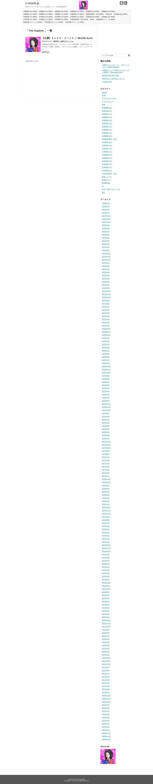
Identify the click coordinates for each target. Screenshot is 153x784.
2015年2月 (106, 539)
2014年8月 (106, 557)
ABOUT (105, 92)
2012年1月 (106, 655)
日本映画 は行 (107, 158)
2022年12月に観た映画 (110, 75)
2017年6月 (106, 460)
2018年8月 (106, 416)
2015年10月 (106, 514)
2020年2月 (106, 360)
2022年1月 (106, 288)
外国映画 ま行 (107, 126)
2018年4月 (106, 429)
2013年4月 (106, 608)
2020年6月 (106, 347)
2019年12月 (106, 366)
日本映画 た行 (107, 152)
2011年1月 (106, 692)
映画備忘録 (106, 183)
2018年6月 (106, 423)
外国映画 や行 (107, 130)
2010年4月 (106, 720)
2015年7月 (106, 523)
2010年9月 (106, 705)
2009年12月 (106, 733)
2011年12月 (106, 658)
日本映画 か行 (107, 145)
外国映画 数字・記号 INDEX (95, 14)
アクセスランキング (109, 98)
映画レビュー (107, 180)
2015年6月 (106, 526)
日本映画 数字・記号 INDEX (79, 19)
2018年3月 (106, 432)
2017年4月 (106, 467)
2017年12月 (106, 441)
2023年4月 (106, 241)
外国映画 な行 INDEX (93, 11)
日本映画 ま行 (107, 161)
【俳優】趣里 (107, 82)
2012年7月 (106, 636)
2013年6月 (106, 601)
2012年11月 (106, 623)
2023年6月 (106, 235)
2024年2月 (106, 209)
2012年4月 (106, 645)
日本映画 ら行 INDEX (46, 19)
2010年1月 (106, 730)
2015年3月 (106, 536)
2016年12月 (106, 479)
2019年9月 (106, 376)
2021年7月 (106, 307)
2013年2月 (106, 614)
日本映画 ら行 (107, 167)
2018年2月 (106, 435)
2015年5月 (106, 529)
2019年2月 (106, 398)
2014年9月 (106, 554)
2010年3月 (106, 724)
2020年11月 (106, 332)
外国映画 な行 (107, 120)
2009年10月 (106, 739)
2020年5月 (106, 351)
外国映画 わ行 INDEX (77, 14)
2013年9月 (106, 592)
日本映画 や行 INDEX (30, 19)
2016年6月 (106, 488)
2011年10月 (106, 664)
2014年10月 (106, 551)
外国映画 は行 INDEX (108, 11)
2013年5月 (106, 604)
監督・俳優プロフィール (64, 41)
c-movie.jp (32, 3)
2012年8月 (106, 633)
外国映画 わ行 (107, 136)
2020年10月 (106, 335)
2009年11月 (106, 736)
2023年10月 (106, 222)
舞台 (103, 192)
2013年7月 (106, 598)
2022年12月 (106, 253)
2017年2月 (106, 473)
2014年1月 (106, 579)
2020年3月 (106, 357)
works (104, 95)
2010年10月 (106, 702)
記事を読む (46, 52)
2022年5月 (106, 275)
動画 (103, 104)
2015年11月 (106, 510)
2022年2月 (106, 285)
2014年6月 (106, 564)
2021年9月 (106, 300)
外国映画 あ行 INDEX (30, 11)
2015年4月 (106, 532)
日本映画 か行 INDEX (30, 17)
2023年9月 (106, 225)
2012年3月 (106, 648)
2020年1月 (106, 363)
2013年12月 (106, 583)
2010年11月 (106, 699)
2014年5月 (106, 567)
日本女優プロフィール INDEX (74, 22)
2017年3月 (106, 470)
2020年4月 (106, 354)
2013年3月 (106, 611)
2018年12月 (106, 404)
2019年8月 (106, 379)
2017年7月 (106, 457)
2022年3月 (106, 282)
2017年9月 (106, 451)
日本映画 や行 (107, 164)
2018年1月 (106, 438)
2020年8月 (106, 341)
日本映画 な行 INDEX (77, 17)
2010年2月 (106, 727)
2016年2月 (106, 501)
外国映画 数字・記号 (109, 139)
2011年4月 (106, 683)
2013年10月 (106, 589)
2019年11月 (106, 369)
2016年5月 (106, 492)
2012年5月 (106, 642)
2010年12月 (106, 695)
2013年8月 (106, 595)
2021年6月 (106, 310)
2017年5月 (106, 463)
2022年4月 (106, 278)
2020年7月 (106, 344)
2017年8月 (106, 454)
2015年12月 (106, 507)
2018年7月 (106, 420)
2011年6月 (106, 677)
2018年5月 (106, 426)
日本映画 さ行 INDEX (46, 17)
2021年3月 (106, 319)
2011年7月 (106, 673)
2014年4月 (106, 570)
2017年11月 (106, 445)
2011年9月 (106, 667)
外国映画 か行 (107, 111)
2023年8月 (106, 228)
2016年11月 (106, 482)
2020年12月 (106, 329)
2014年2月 (106, 576)
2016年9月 (106, 485)
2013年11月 (106, 586)
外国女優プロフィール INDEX (32, 22)
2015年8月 (106, 520)
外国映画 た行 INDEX (77, 11)
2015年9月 (106, 517)
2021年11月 (106, 294)
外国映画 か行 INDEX (46, 11)
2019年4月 (106, 391)
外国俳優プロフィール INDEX (105, 19)
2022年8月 (106, 266)
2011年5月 (106, 680)
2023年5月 (106, 238)
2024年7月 (106, 206)
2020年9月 (106, 338)
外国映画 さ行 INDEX (61, 11)
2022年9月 (106, 263)
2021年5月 (106, 313)
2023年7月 (106, 231)
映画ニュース (107, 177)
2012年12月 (106, 620)
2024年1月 (106, 213)
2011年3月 (106, 686)
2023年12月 (106, 216)
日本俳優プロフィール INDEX (53, 22)
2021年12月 (106, 291)
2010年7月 (106, 711)
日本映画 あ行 (107, 142)
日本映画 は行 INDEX (93, 17)
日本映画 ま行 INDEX (108, 17)
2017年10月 (106, 448)
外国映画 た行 (107, 117)
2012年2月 (106, 652)
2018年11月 (106, 407)
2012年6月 (106, 639)
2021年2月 (106, 322)
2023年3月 (106, 244)
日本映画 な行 (107, 155)
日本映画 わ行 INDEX (61, 19)
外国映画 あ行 (107, 108)
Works (92, 19)
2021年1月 (106, 325)
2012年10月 (106, 626)
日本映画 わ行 (107, 170)
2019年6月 (106, 385)
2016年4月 (106, 495)
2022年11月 (106, 256)
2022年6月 (106, 272)
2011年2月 (106, 689)
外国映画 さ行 (107, 114)
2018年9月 (106, 413)
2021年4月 (106, 316)
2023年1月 (106, 250)
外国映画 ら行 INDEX (61, 14)
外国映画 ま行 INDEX (30, 14)
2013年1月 (106, 617)
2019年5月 (106, 388)
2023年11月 (106, 219)
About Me (109, 14)
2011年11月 (106, 661)
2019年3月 (106, 394)
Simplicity (82, 779)
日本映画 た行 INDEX (61, 17)
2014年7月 (106, 561)
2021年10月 (106, 297)
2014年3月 (106, 573)
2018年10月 (106, 410)
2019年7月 (106, 382)
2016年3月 (106, 498)
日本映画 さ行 (107, 148)
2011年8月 (106, 670)
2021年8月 (106, 304)
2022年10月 (106, 260)
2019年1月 (106, 401)
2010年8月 (106, 708)
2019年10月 (106, 372)
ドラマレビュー (107, 101)
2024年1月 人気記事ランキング (113, 78)
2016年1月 (106, 504)
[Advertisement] (42, 76)
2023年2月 (106, 247)
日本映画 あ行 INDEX (120, 14)
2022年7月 (106, 269)
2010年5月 (106, 717)
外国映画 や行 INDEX (46, 14)
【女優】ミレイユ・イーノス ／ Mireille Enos (67, 38)
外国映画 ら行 (107, 133)
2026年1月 (106, 203)
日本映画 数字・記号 (109, 173)
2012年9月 (106, 630)
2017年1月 (106, 476)
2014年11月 (106, 548)
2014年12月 (106, 545)
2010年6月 (106, 714)
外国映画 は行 (107, 123)
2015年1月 (106, 542)
